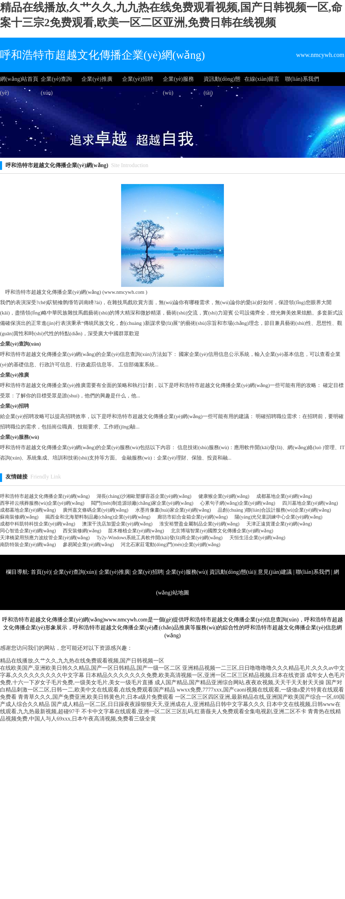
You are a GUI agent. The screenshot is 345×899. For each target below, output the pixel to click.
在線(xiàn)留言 (261, 79)
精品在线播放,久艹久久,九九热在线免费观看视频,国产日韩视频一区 (82, 661)
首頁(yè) (41, 572)
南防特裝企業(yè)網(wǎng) (28, 544)
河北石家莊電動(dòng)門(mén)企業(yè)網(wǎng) (170, 544)
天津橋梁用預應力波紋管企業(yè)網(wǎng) (45, 537)
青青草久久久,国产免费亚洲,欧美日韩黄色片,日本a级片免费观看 (96, 697)
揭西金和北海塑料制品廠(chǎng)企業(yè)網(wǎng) (97, 517)
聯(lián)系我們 (302, 79)
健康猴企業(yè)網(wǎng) (223, 496)
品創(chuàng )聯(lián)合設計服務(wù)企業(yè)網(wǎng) (274, 510)
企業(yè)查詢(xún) (56, 81)
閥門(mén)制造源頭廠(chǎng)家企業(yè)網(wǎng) (142, 503)
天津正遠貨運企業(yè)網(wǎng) (279, 523)
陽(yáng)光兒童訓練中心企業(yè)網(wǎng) (279, 517)
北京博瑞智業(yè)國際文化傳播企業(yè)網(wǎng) (222, 530)
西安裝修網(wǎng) (82, 530)
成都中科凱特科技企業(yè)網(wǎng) (37, 523)
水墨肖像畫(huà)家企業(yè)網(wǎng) (173, 510)
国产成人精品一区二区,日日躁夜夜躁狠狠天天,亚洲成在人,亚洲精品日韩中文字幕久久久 (158, 704)
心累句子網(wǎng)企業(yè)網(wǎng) (237, 503)
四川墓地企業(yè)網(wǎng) (310, 503)
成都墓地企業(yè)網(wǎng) (284, 496)
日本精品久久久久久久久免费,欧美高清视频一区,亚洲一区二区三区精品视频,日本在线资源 (195, 675)
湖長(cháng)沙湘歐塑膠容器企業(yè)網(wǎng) (144, 496)
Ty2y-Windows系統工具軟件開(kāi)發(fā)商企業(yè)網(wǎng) (160, 537)
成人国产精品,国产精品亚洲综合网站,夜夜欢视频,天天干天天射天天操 (239, 682)
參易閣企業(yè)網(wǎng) (88, 544)
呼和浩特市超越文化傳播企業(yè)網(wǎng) (45, 496)
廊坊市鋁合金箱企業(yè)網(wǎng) (192, 517)
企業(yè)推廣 (96, 79)
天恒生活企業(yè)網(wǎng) (257, 537)
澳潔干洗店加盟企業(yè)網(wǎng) (117, 523)
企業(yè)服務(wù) (178, 81)
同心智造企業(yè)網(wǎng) (28, 530)
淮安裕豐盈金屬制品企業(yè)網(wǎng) (199, 523)
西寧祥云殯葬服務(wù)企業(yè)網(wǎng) (42, 503)
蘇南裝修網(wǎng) (19, 517)
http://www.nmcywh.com (246, 613)
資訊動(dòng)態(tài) (222, 81)
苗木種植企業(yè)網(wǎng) (136, 530)
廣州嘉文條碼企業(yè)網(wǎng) (95, 510)
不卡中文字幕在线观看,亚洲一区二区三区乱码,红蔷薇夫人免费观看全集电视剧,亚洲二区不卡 (193, 711)
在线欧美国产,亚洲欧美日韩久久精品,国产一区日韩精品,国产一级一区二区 (90, 668)
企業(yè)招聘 (137, 79)
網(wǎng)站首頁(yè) (19, 81)
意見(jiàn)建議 (275, 572)
